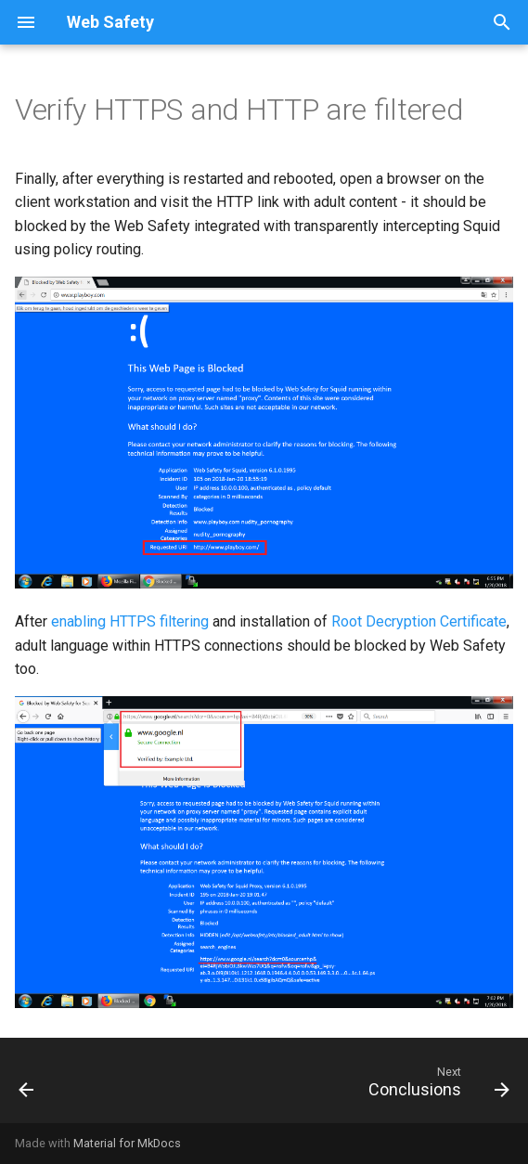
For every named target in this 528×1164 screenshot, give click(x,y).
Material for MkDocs (127, 1143)
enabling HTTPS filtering (130, 621)
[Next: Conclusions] (435, 1086)
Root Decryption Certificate (419, 621)
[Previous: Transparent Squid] (27, 1086)
